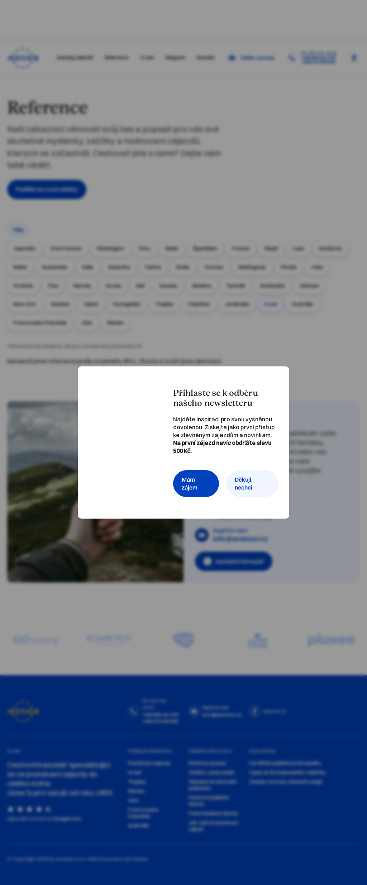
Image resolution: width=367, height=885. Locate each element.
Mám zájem (189, 483)
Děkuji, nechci (244, 483)
